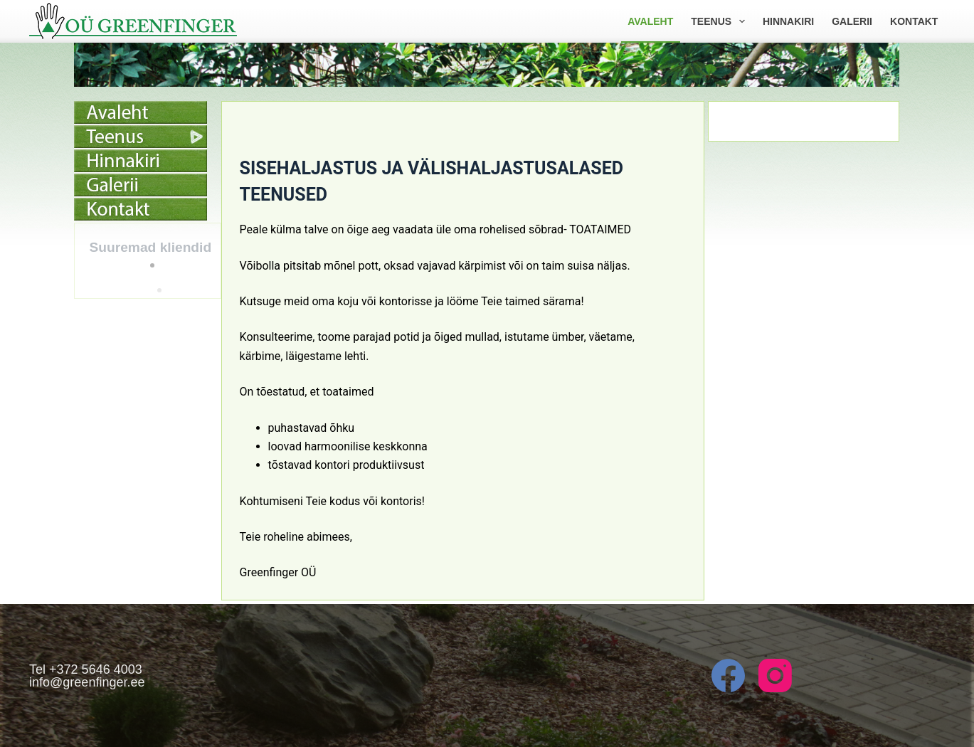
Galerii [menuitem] (852, 21)
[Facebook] (728, 675)
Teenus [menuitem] (721, 21)
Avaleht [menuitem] (650, 21)
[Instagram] (775, 675)
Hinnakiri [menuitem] (788, 21)
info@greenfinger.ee (86, 682)
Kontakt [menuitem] (914, 21)
